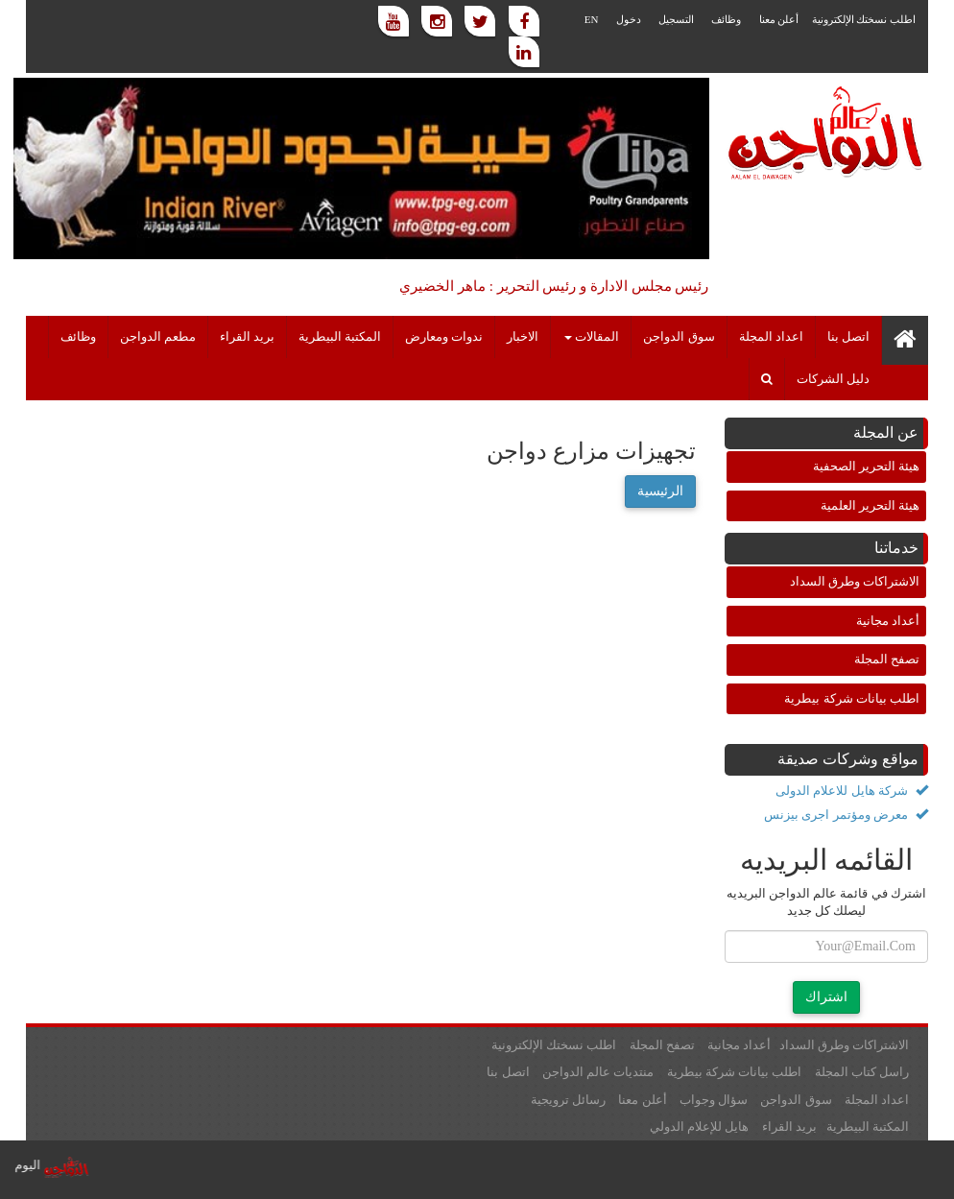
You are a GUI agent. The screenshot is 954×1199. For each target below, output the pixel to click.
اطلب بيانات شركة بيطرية (851, 698)
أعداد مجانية (887, 620)
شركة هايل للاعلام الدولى (851, 790)
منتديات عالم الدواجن (598, 1072)
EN (591, 19)
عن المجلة (885, 432)
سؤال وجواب (714, 1099)
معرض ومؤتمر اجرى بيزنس (846, 814)
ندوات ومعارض (444, 337)
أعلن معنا (779, 19)
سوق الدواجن (678, 337)
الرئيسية (660, 491)
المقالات (591, 337)
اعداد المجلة (771, 337)
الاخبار (522, 337)
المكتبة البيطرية (339, 337)
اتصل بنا (848, 337)
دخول (628, 19)
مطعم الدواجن (158, 337)
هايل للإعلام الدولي (700, 1126)
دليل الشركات (833, 379)
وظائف (726, 19)
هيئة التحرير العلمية (870, 505)
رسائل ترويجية (568, 1099)
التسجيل (676, 19)
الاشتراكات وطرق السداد (855, 581)
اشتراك (826, 997)
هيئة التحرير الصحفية (866, 466)
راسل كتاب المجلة (862, 1072)
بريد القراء (247, 337)
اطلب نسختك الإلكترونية (864, 19)
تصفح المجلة (886, 659)
